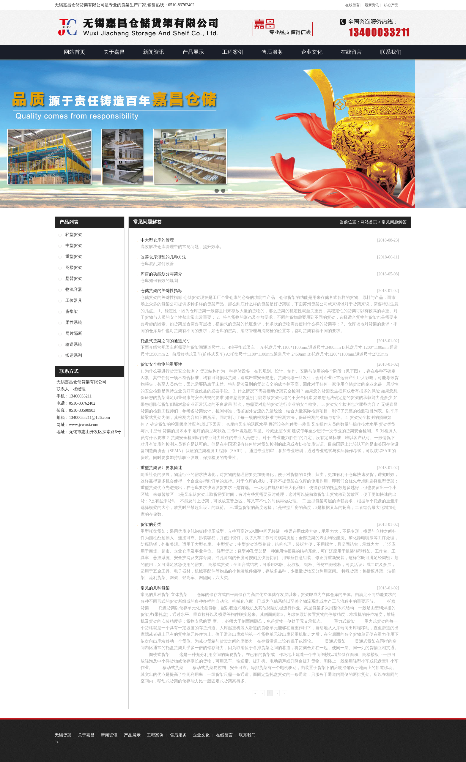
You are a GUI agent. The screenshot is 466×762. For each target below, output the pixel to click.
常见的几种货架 (155, 588)
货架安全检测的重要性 (161, 364)
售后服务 (178, 735)
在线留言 (224, 735)
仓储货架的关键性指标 (161, 290)
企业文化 (201, 735)
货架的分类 (151, 524)
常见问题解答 (394, 222)
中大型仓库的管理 (157, 240)
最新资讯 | (372, 5)
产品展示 (132, 735)
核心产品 (391, 5)
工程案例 (155, 735)
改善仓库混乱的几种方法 (163, 257)
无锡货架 (63, 735)
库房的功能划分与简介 (161, 274)
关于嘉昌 (86, 735)
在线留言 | (353, 5)
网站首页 (368, 222)
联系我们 (247, 735)
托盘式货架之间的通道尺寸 (166, 341)
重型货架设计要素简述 (161, 468)
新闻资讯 (109, 735)
